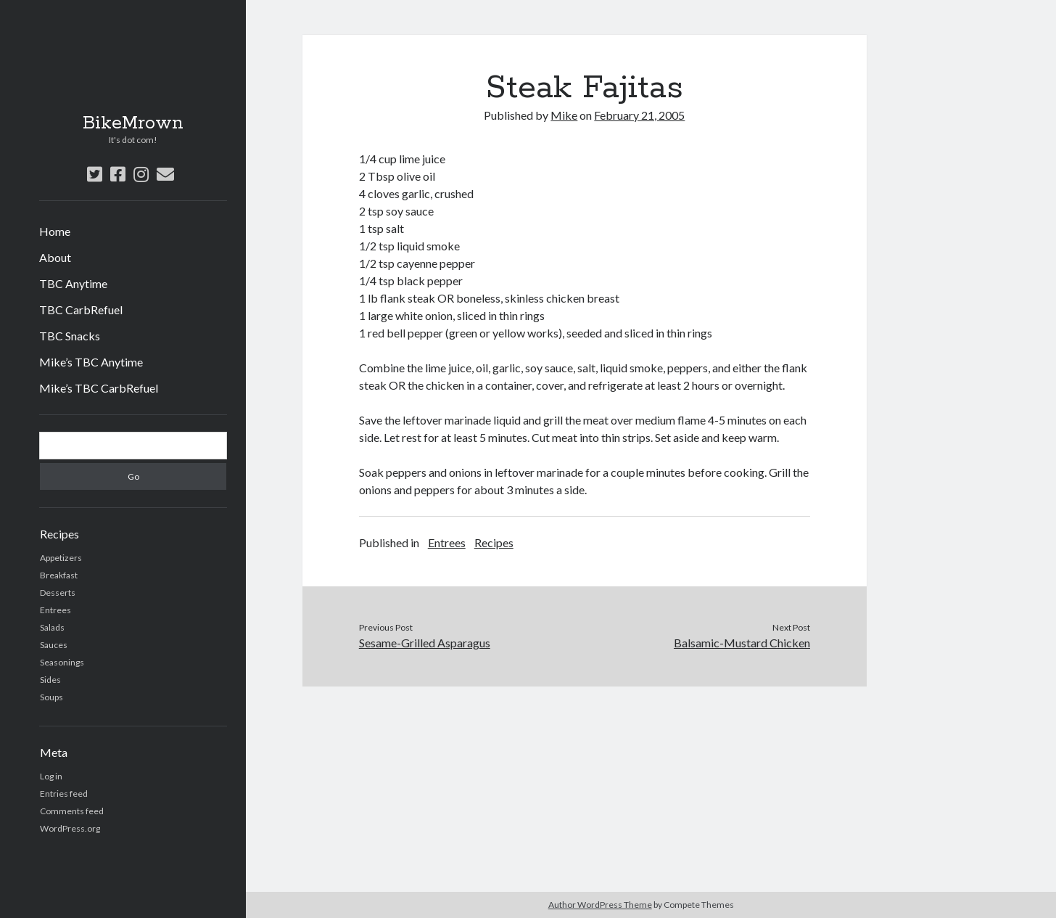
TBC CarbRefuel (81, 309)
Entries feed (64, 793)
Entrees (55, 610)
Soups (51, 697)
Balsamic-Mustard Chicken (742, 642)
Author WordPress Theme (600, 904)
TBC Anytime (73, 283)
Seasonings (62, 662)
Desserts (57, 592)
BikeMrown (133, 123)
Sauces (53, 644)
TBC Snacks (69, 336)
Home (54, 231)
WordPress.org (70, 828)
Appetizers (61, 557)
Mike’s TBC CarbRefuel (98, 388)
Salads (52, 627)
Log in (51, 776)
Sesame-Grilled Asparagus (424, 642)
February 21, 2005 (639, 115)
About (55, 257)
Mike (563, 115)
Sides (50, 679)
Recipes (493, 542)
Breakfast (59, 575)
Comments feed (72, 811)
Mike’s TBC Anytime (91, 362)
